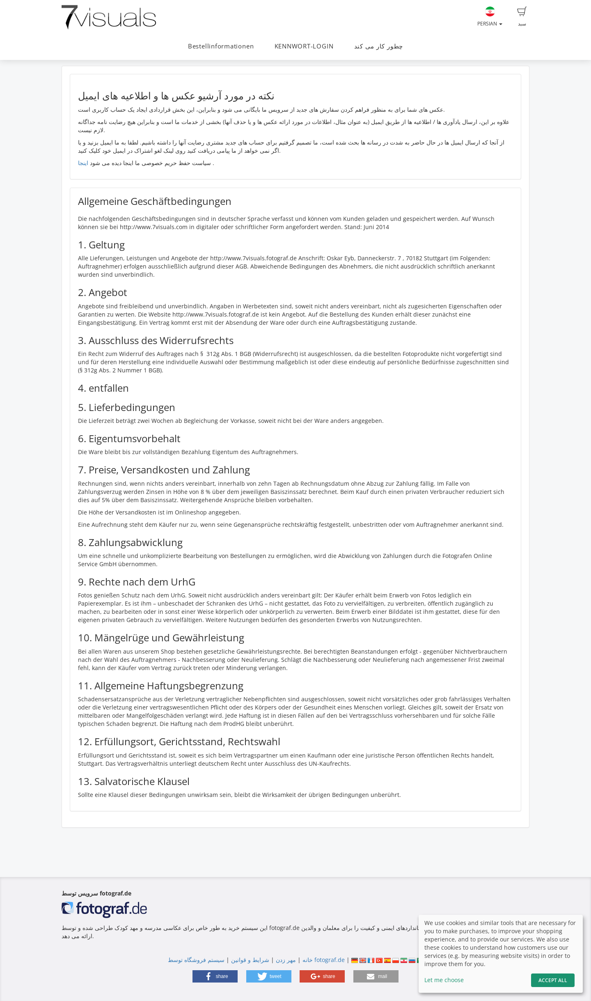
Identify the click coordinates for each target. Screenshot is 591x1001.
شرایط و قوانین (250, 960)
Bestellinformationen (221, 46)
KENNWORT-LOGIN (304, 46)
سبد (522, 17)
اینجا (83, 163)
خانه (307, 960)
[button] (215, 976)
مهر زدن (286, 960)
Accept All (552, 980)
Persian (489, 17)
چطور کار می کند (378, 46)
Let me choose (444, 980)
